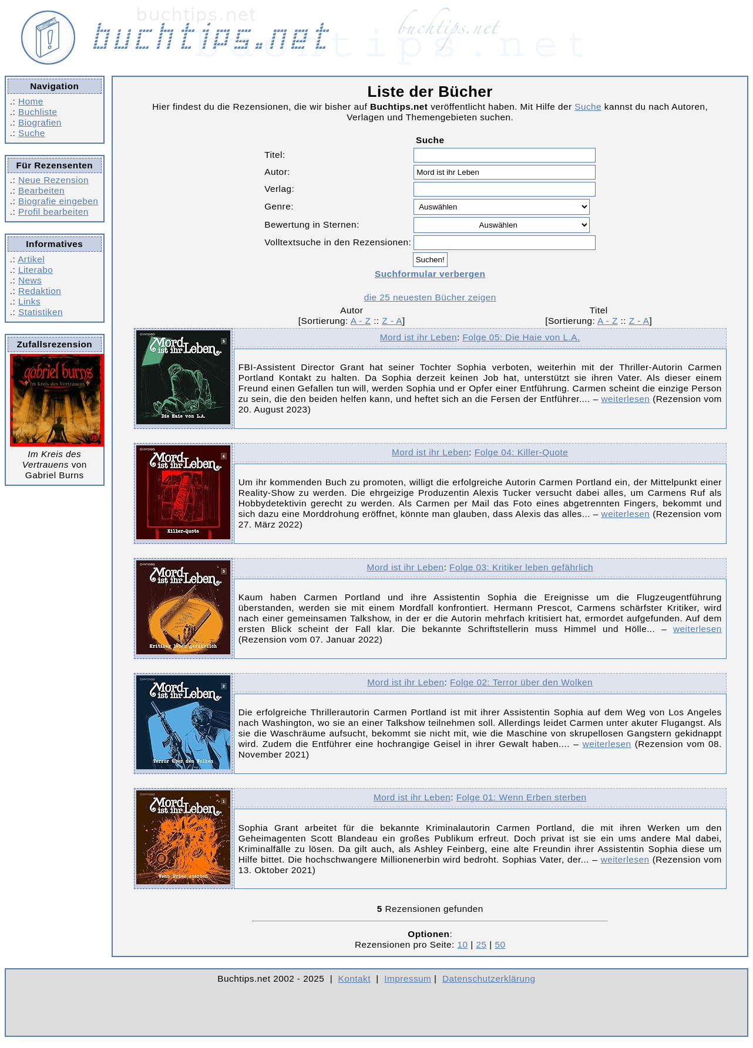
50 (500, 944)
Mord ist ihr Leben (418, 337)
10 (463, 944)
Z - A (392, 321)
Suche (31, 133)
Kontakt (354, 978)
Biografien (40, 122)
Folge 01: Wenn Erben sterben (521, 797)
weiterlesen (625, 399)
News (30, 280)
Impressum (407, 978)
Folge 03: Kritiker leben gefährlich (521, 567)
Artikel (31, 259)
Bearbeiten (41, 190)
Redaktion (39, 291)
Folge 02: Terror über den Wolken (521, 682)
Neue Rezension (53, 180)
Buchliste (37, 112)
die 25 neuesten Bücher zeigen (430, 297)
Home (30, 101)
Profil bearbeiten (53, 212)
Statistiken (40, 312)
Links (29, 301)
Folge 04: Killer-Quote (522, 452)
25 (481, 944)
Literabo (35, 270)
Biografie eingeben (58, 201)
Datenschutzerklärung (489, 978)
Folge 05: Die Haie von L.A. (521, 337)
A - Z (361, 321)
